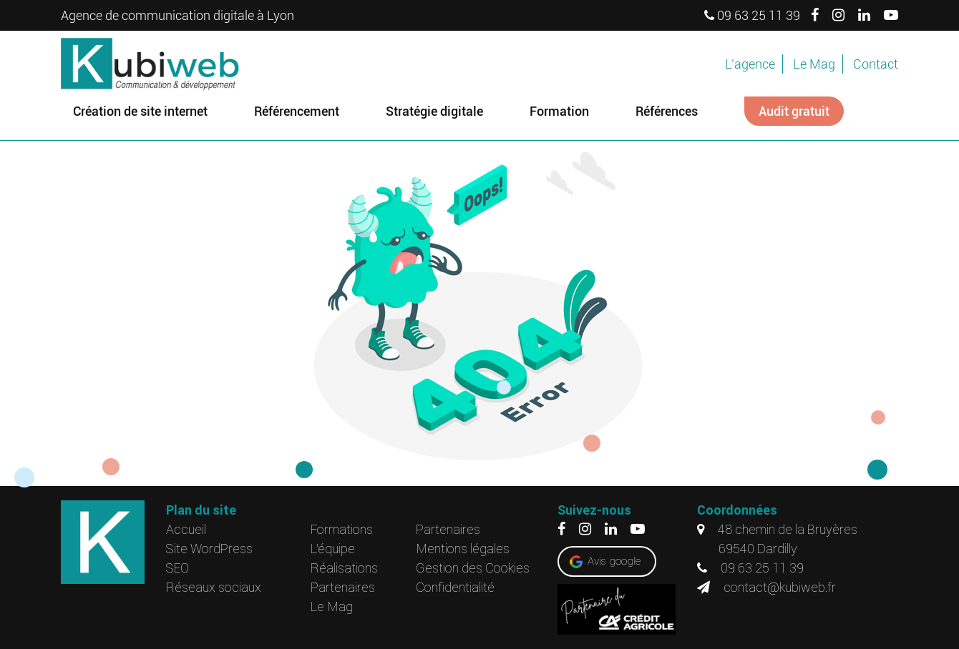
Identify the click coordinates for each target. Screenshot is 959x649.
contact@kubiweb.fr (766, 587)
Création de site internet (140, 111)
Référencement (296, 111)
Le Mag (814, 63)
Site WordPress (209, 548)
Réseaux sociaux (213, 587)
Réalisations (344, 567)
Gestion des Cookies (473, 567)
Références (667, 111)
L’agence (750, 63)
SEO (177, 567)
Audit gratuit (794, 111)
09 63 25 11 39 (752, 15)
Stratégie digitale (434, 111)
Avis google (614, 561)
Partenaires (343, 587)
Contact (875, 63)
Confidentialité (455, 587)
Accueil (186, 529)
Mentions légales (463, 548)
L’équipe (333, 548)
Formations (342, 529)
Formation (559, 111)
